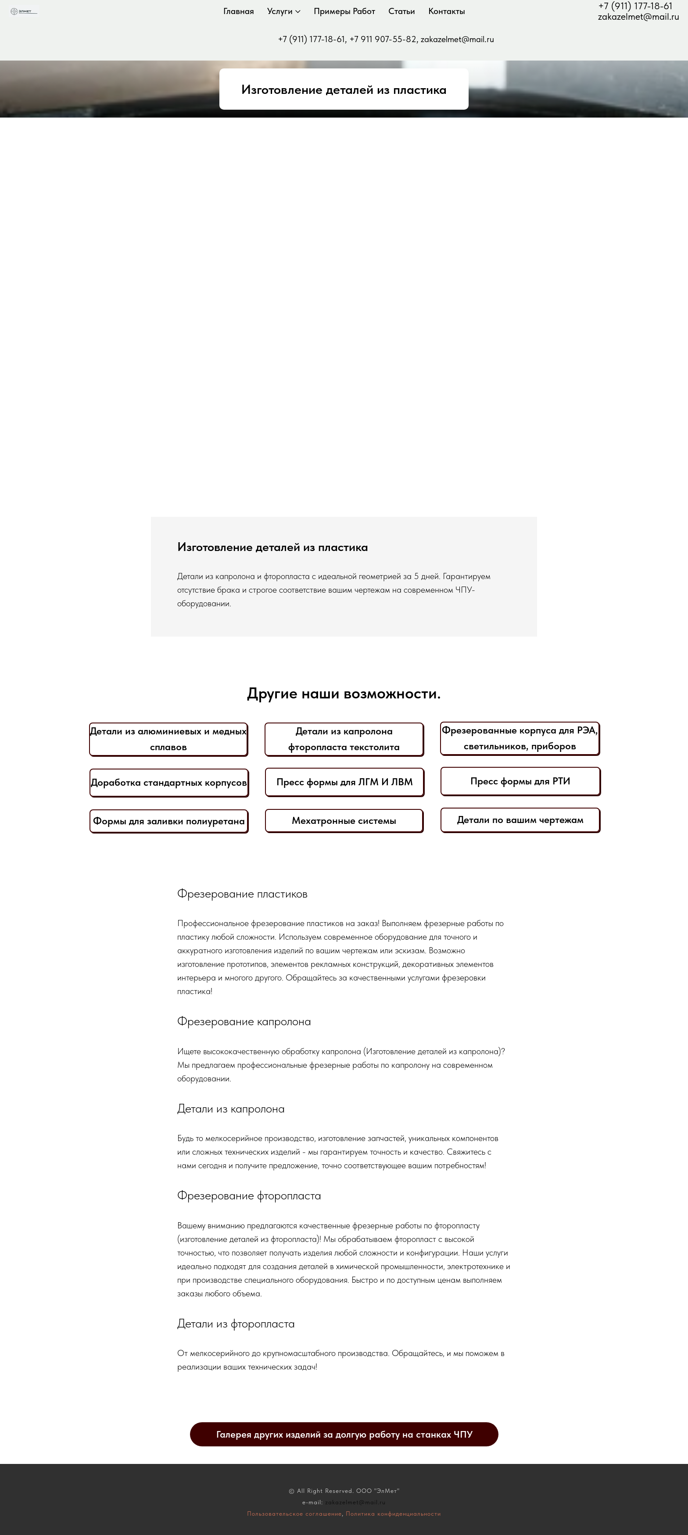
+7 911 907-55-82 (382, 39)
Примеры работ (348, 11)
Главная (242, 11)
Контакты (450, 11)
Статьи (405, 11)
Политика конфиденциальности (393, 1513)
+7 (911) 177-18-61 (635, 5)
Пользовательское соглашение (294, 1513)
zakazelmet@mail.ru (638, 16)
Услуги (284, 11)
